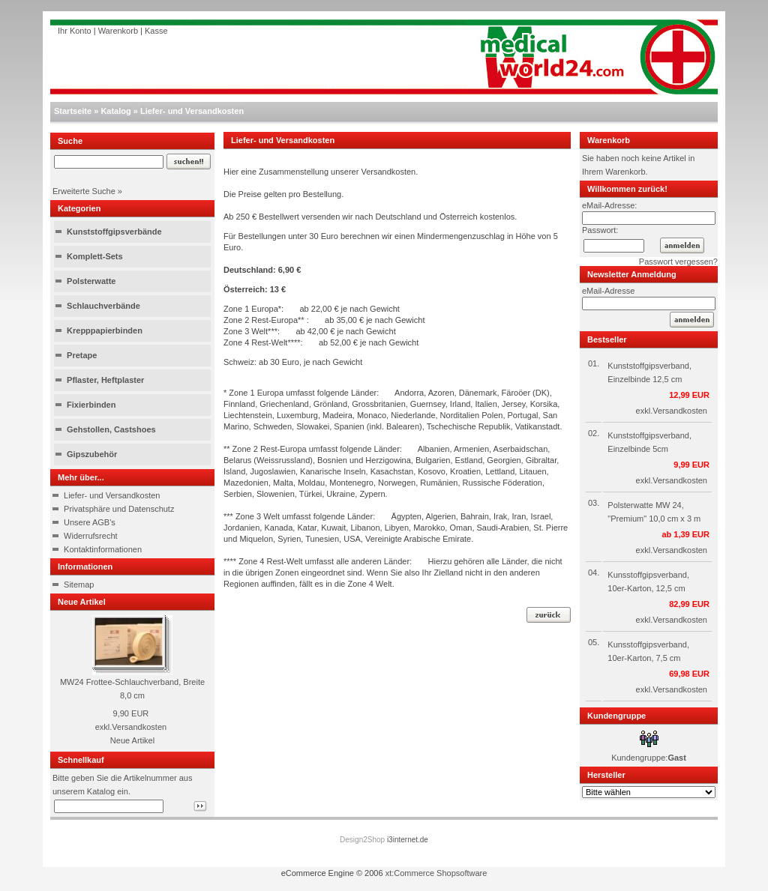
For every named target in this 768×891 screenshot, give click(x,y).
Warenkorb (118, 30)
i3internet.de (407, 840)
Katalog (115, 110)
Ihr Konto (75, 30)
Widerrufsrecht (91, 535)
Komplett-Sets (95, 256)
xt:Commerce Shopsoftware (437, 873)
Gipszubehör (92, 454)
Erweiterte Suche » (87, 191)
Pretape (82, 355)
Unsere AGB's (90, 522)
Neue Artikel (132, 740)
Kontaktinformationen (103, 549)
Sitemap (79, 584)
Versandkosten (139, 726)
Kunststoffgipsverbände (114, 231)
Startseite (73, 110)
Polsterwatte (91, 281)
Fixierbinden (91, 404)
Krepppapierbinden (104, 330)
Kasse (156, 30)
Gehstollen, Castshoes (111, 429)
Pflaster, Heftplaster (105, 379)
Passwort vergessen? (678, 261)
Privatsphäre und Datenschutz (119, 508)
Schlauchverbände (103, 305)
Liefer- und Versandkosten (192, 110)
